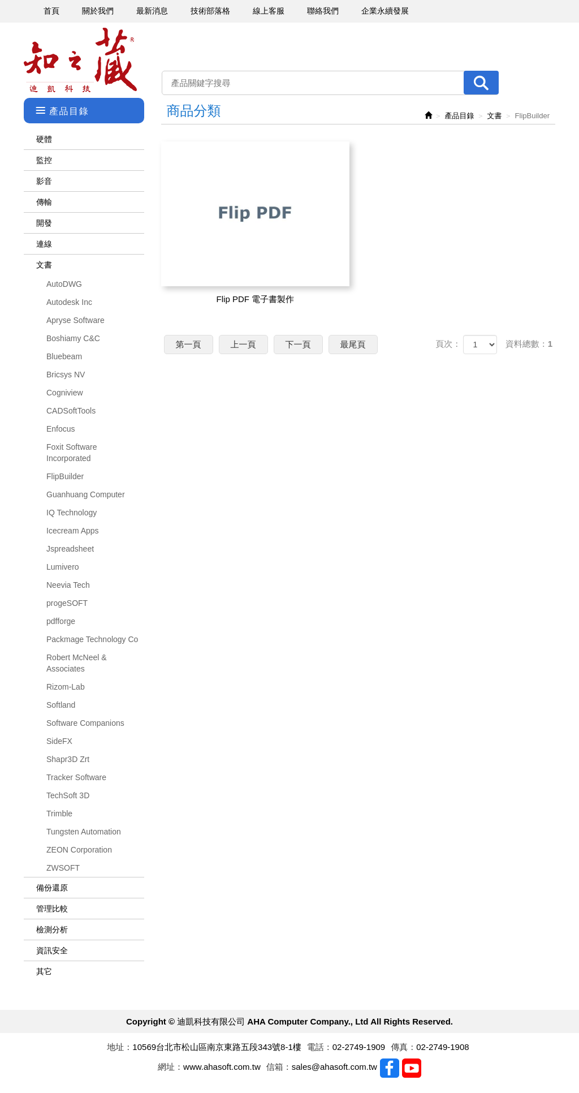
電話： (319, 1047)
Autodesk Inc (69, 302)
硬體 (44, 139)
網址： (170, 1067)
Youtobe (411, 1068)
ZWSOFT (63, 867)
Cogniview (64, 392)
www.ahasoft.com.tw (222, 1067)
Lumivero (62, 566)
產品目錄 (459, 115)
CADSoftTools (71, 410)
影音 (44, 181)
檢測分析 (52, 929)
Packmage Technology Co (92, 639)
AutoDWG (64, 284)
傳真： (403, 1047)
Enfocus (60, 428)
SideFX (59, 741)
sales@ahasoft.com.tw (334, 1067)
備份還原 (52, 887)
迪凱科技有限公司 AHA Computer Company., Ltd (80, 60)
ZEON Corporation (79, 849)
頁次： (448, 343)
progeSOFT (67, 603)
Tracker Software (76, 777)
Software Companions (85, 723)
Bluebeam (64, 356)
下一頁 (298, 344)
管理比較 (52, 908)
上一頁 (243, 344)
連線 (44, 243)
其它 (44, 971)
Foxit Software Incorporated (71, 452)
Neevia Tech (68, 584)
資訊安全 (52, 950)
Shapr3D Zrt (67, 759)
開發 (44, 222)
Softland (60, 704)
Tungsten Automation (83, 831)
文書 (44, 264)
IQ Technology (71, 512)
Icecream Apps (72, 530)
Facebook (389, 1068)
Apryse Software (75, 320)
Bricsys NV (65, 374)
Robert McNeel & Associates (76, 663)
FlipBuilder (65, 476)
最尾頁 (353, 344)
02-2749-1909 (358, 1047)
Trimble (59, 813)
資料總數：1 (528, 343)
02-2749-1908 (442, 1047)
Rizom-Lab (65, 686)
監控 (44, 160)
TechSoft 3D (67, 795)
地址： (119, 1047)
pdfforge (60, 621)
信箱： (279, 1067)
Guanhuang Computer (85, 494)
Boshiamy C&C (73, 338)
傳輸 (44, 201)
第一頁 (188, 344)
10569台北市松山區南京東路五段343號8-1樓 (216, 1047)
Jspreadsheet (70, 548)
